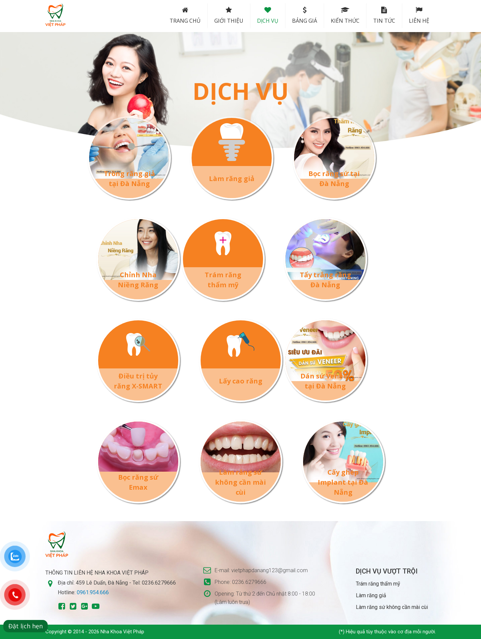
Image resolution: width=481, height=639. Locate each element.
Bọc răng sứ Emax (138, 482)
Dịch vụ (267, 15)
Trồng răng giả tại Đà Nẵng (129, 178)
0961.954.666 (93, 592)
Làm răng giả (231, 178)
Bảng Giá (304, 15)
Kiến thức (345, 15)
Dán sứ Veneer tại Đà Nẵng (325, 380)
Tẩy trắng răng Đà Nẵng (325, 279)
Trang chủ (185, 15)
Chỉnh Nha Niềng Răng (138, 279)
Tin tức (384, 15)
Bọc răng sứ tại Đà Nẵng (334, 178)
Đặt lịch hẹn (25, 626)
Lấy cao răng (240, 380)
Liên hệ (419, 15)
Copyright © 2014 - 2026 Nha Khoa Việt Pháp (94, 632)
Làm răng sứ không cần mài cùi (240, 482)
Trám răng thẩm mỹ (223, 279)
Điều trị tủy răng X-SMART (138, 380)
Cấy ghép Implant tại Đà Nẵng (343, 482)
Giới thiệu (228, 15)
